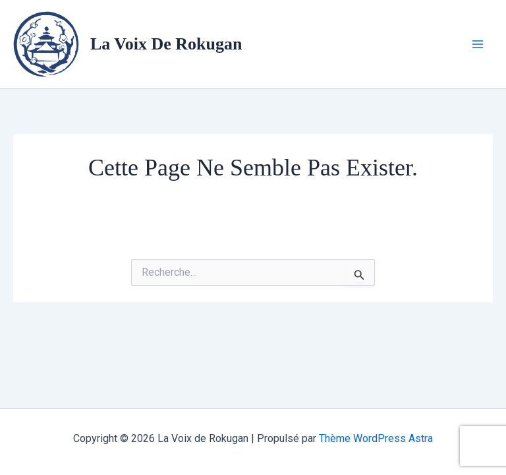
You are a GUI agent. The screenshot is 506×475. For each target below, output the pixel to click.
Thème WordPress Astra (376, 438)
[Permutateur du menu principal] (478, 44)
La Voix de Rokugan (166, 43)
